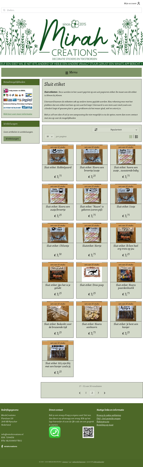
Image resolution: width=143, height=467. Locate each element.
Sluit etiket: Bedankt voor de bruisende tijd (58, 326)
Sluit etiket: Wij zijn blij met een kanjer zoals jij (58, 365)
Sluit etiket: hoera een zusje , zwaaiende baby (126, 169)
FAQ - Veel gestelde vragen (109, 418)
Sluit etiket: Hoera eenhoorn (92, 326)
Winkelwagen (12, 138)
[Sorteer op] (115, 129)
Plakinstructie (103, 421)
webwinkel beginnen (79, 462)
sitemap (65, 462)
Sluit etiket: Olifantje (58, 245)
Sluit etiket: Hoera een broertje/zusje (92, 169)
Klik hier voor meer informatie (18, 114)
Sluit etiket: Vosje (126, 206)
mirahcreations (9, 446)
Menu (71, 72)
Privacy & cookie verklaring (109, 415)
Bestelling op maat (105, 425)
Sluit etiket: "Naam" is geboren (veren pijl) (92, 208)
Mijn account (132, 3)
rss (70, 462)
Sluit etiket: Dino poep (92, 285)
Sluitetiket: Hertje (91, 245)
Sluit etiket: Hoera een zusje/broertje (58, 208)
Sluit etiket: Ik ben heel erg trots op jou (126, 247)
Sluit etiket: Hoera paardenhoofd (126, 287)
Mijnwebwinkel (99, 462)
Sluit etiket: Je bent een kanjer (126, 326)
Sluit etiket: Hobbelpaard (57, 167)
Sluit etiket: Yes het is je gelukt (57, 287)
